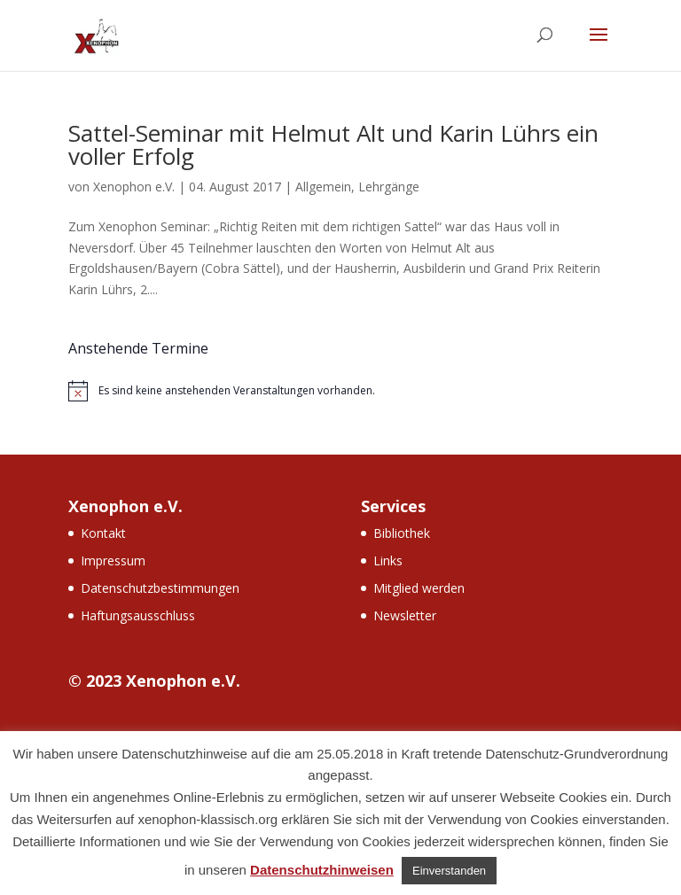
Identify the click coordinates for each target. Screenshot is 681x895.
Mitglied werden (419, 588)
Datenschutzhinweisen (322, 869)
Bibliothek (401, 533)
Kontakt (103, 533)
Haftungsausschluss (138, 615)
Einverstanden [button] (449, 870)
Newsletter (404, 615)
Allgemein (323, 186)
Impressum (113, 560)
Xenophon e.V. (134, 186)
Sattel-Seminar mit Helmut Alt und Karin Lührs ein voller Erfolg (333, 144)
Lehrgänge (388, 186)
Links (388, 560)
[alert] (340, 390)
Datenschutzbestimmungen (160, 588)
